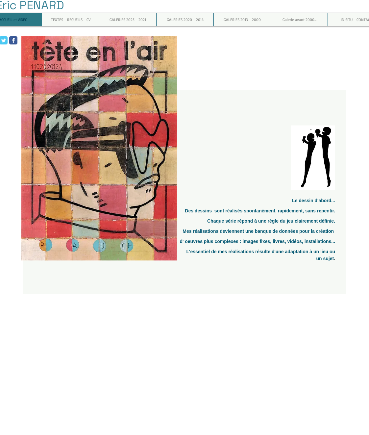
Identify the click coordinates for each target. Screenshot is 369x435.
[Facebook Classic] (13, 40)
